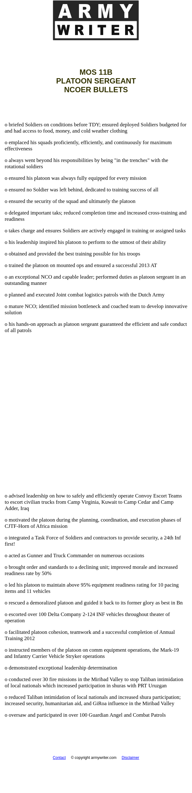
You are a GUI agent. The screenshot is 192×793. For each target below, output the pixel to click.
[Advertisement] (96, 432)
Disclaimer (130, 757)
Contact (59, 757)
